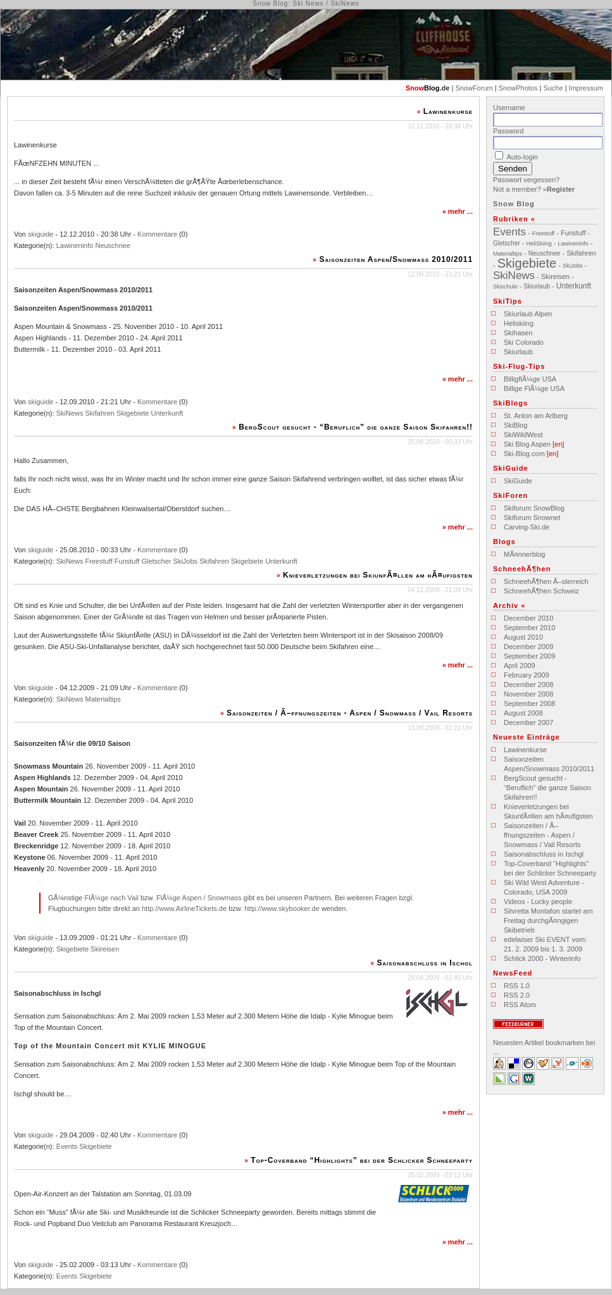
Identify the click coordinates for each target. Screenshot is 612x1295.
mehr (456, 211)
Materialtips (103, 699)
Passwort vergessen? (526, 179)
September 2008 (529, 703)
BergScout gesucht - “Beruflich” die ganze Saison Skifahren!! (356, 427)
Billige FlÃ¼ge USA (534, 388)
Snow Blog (514, 204)
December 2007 (528, 722)
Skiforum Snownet (532, 517)
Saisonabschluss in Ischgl (425, 962)
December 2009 (528, 646)
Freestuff (99, 561)
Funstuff (127, 561)
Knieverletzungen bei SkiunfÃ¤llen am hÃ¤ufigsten (378, 575)
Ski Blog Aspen (527, 444)
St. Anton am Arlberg (536, 415)
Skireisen (105, 949)
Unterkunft (167, 413)
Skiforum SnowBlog (534, 508)
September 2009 (529, 656)
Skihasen (518, 333)
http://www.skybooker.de (282, 908)
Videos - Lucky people (538, 901)
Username (509, 107)
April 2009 (519, 665)
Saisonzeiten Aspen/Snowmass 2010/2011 (396, 259)
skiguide (40, 234)
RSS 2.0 (517, 995)
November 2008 (528, 694)
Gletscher (156, 561)
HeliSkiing (539, 243)
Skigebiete (132, 413)
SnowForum (473, 88)
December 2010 (528, 618)
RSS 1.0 (517, 985)
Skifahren (100, 413)
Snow (415, 88)
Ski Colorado (524, 342)
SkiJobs (185, 561)
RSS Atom (520, 1004)
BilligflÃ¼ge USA (530, 379)
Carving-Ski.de (526, 527)
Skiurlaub (536, 286)
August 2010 (523, 637)
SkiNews (70, 413)
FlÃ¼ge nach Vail (111, 898)
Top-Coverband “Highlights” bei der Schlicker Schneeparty (362, 1160)
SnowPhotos (518, 88)
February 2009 (526, 675)
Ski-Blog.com (524, 453)
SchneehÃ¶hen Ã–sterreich (546, 581)
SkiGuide (518, 481)
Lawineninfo (75, 245)
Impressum (586, 88)
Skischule (505, 286)
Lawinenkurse (448, 111)
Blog (431, 88)
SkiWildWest (523, 434)
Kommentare (157, 234)
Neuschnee (112, 245)
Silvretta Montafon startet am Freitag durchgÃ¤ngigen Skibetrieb (548, 920)
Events (67, 1146)
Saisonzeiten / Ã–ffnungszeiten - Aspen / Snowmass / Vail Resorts (350, 713)
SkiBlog (515, 425)
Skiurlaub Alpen (528, 314)
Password (508, 131)
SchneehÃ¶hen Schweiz (541, 591)
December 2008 (528, 684)
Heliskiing (519, 323)
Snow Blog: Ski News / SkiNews (306, 3)
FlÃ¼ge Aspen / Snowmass (199, 898)
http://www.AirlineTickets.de (184, 908)
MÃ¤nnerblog (524, 554)
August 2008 (523, 713)
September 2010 (529, 627)
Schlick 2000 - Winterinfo (542, 958)
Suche (553, 88)
